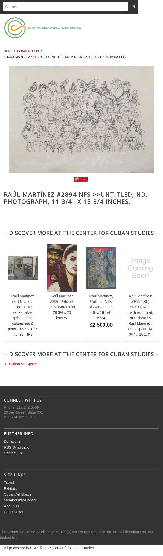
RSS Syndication (17, 447)
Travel (9, 482)
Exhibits (10, 489)
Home (8, 51)
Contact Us (13, 453)
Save (83, 179)
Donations (12, 441)
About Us (11, 506)
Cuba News (13, 512)
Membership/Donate (20, 500)
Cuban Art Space (30, 51)
